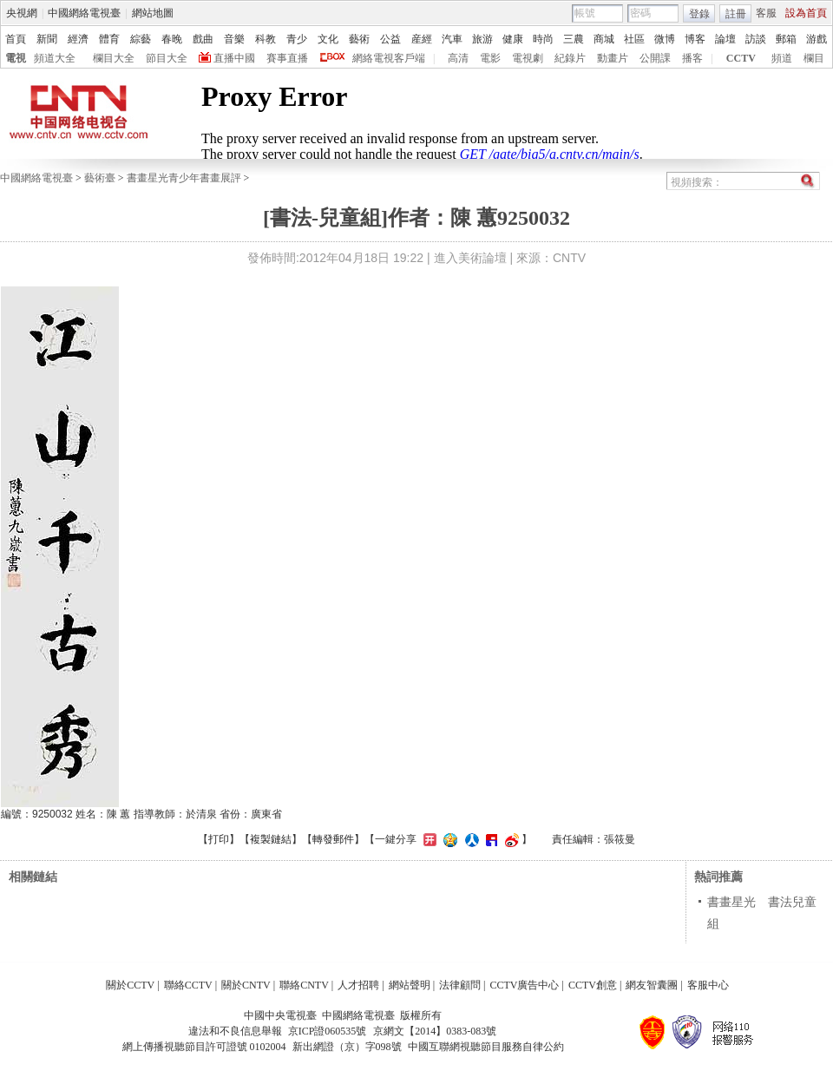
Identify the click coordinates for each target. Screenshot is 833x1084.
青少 (296, 39)
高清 (458, 58)
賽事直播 (287, 58)
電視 (15, 58)
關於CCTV (130, 985)
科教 (265, 39)
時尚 (543, 39)
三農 (573, 39)
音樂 (234, 39)
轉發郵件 (333, 839)
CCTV (741, 58)
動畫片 (612, 58)
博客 (695, 39)
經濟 (78, 39)
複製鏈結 (271, 839)
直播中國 (234, 58)
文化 (328, 39)
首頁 (15, 39)
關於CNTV (246, 985)
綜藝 (140, 39)
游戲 (816, 39)
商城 (604, 39)
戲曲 (203, 39)
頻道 (781, 58)
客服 (766, 13)
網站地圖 (153, 13)
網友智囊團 (652, 985)
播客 (692, 58)
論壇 (725, 39)
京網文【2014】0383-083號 (434, 1031)
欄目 (813, 58)
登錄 (699, 14)
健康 (512, 39)
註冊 (735, 14)
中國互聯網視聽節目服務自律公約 (486, 1047)
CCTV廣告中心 (524, 985)
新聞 (46, 39)
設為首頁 (806, 13)
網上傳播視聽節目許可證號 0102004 (204, 1047)
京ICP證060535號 (327, 1031)
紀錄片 (570, 58)
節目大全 (166, 58)
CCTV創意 (592, 985)
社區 (634, 39)
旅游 (482, 39)
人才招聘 (358, 985)
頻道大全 (54, 58)
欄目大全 (113, 58)
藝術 (359, 39)
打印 (218, 839)
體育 (109, 39)
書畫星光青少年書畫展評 (184, 178)
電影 (490, 58)
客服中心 (708, 985)
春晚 (171, 39)
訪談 (755, 39)
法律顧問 (460, 985)
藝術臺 (99, 178)
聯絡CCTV (188, 985)
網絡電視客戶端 (388, 58)
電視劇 (527, 58)
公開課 (655, 58)
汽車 (452, 39)
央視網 (21, 13)
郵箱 (786, 39)
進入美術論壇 (470, 258)
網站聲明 (409, 985)
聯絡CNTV (304, 985)
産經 (421, 39)
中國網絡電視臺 (84, 13)
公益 (390, 39)
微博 (664, 39)
